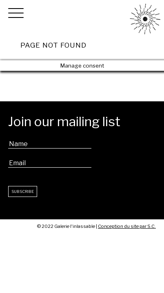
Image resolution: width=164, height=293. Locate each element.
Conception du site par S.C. (127, 226)
